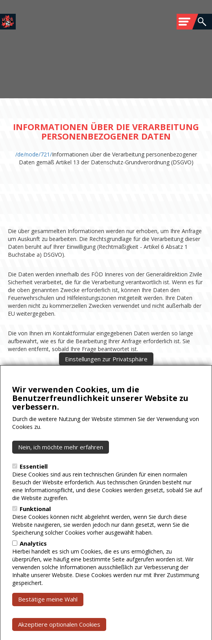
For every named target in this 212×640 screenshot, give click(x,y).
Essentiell (34, 486)
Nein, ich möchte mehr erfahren (60, 467)
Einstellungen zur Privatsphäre (106, 378)
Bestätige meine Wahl (47, 619)
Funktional (35, 528)
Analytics (33, 563)
